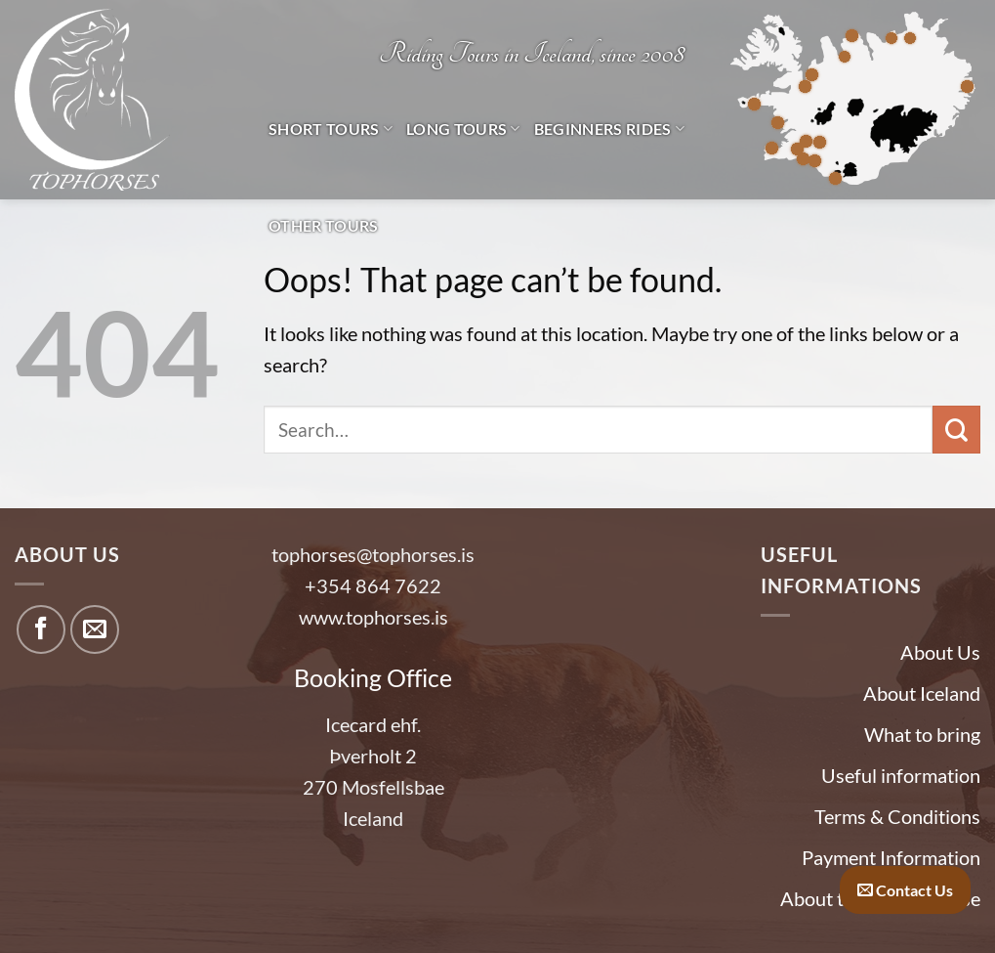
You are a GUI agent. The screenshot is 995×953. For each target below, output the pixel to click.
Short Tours (331, 128)
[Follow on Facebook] (41, 629)
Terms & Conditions (897, 816)
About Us (940, 652)
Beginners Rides (609, 128)
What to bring (922, 734)
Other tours (324, 225)
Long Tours (463, 128)
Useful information (900, 775)
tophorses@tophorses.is (373, 554)
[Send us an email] (94, 629)
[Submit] (956, 430)
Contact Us (905, 890)
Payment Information (891, 857)
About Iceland (921, 693)
